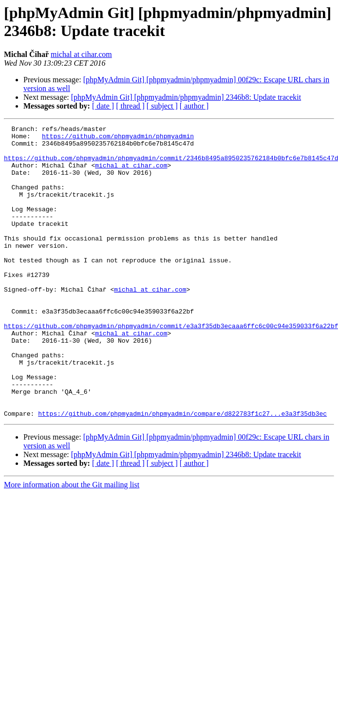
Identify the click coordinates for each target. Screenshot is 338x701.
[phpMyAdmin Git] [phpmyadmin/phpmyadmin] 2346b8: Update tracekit (186, 97)
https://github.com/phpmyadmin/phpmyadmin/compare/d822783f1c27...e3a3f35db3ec (182, 471)
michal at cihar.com (81, 54)
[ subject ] (162, 106)
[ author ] (194, 106)
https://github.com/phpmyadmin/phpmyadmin (118, 138)
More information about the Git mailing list (71, 543)
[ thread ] (130, 106)
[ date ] (103, 106)
